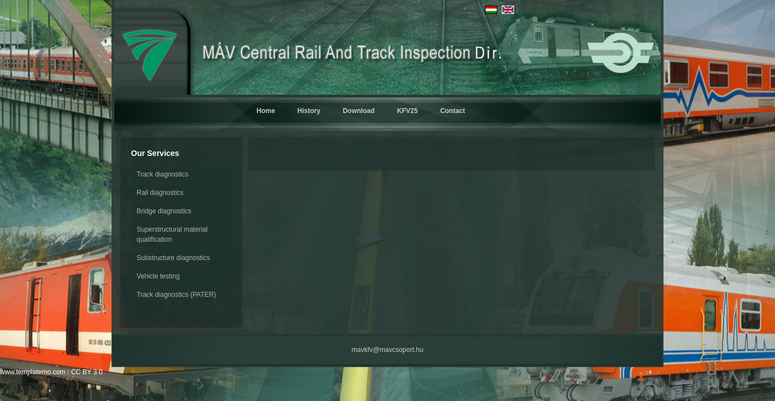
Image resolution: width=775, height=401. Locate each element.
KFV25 (407, 111)
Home (265, 111)
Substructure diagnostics (173, 258)
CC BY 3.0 (86, 372)
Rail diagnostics (160, 193)
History (308, 111)
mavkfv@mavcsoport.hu (388, 350)
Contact (452, 111)
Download (359, 111)
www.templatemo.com (32, 372)
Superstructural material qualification (172, 234)
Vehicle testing (158, 276)
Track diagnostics (162, 174)
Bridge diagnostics (164, 211)
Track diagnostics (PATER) (176, 295)
